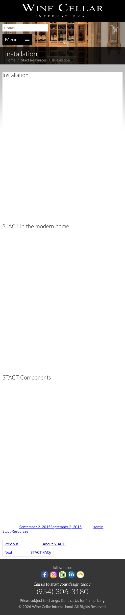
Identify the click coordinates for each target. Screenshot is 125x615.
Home (11, 60)
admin (98, 527)
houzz (62, 574)
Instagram (53, 574)
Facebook (45, 574)
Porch (80, 574)
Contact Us (70, 600)
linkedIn (71, 574)
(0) (120, 29)
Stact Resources (34, 60)
